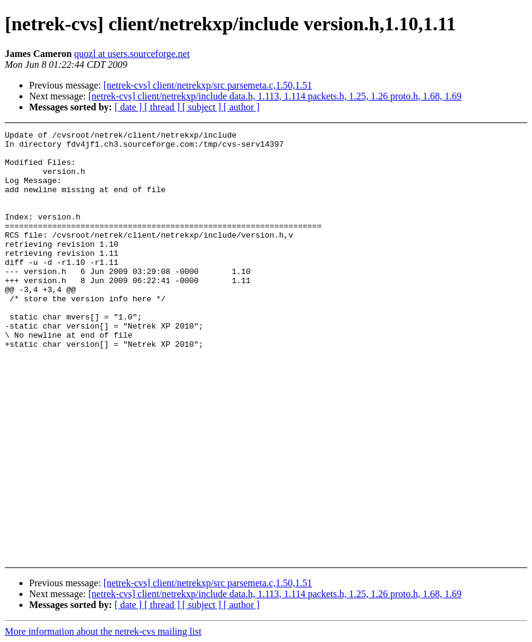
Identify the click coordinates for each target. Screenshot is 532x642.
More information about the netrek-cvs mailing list (103, 631)
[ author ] (242, 107)
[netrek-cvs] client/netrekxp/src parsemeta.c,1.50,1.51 (208, 85)
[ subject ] (203, 107)
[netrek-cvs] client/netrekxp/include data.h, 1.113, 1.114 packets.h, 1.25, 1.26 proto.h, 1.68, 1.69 (275, 96)
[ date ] (129, 107)
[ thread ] (163, 107)
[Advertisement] (487, 161)
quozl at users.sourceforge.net (132, 53)
